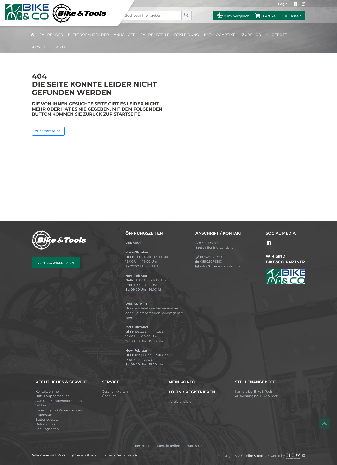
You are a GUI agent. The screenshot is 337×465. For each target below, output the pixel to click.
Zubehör (251, 34)
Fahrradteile (154, 34)
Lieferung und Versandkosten (58, 410)
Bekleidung (186, 34)
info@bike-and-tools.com (217, 266)
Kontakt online (47, 391)
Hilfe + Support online (52, 396)
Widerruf (42, 405)
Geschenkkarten (115, 391)
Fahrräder (51, 34)
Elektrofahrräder (88, 34)
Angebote (276, 34)
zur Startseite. (48, 131)
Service (39, 47)
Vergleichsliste (180, 401)
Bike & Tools (255, 455)
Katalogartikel (220, 34)
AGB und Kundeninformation (58, 401)
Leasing (59, 47)
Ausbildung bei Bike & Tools (256, 396)
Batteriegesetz (47, 419)
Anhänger (125, 34)
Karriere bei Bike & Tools (253, 391)
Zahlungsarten (47, 429)
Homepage (142, 445)
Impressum (44, 415)
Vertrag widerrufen (55, 263)
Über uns (109, 396)
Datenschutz (45, 424)
